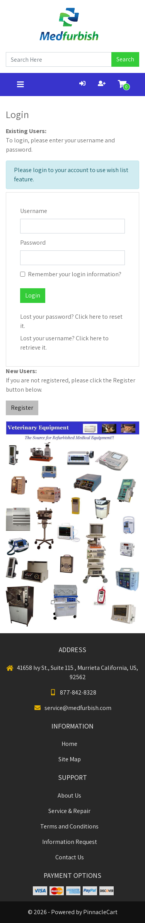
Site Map (69, 759)
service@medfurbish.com (72, 708)
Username (33, 211)
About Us (69, 795)
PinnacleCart (100, 912)
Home (69, 744)
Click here (88, 317)
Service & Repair (69, 811)
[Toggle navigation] (20, 84)
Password (33, 242)
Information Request (69, 842)
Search (125, 59)
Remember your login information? (74, 274)
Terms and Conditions (69, 826)
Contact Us (69, 857)
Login (32, 295)
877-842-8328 (72, 692)
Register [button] (22, 408)
